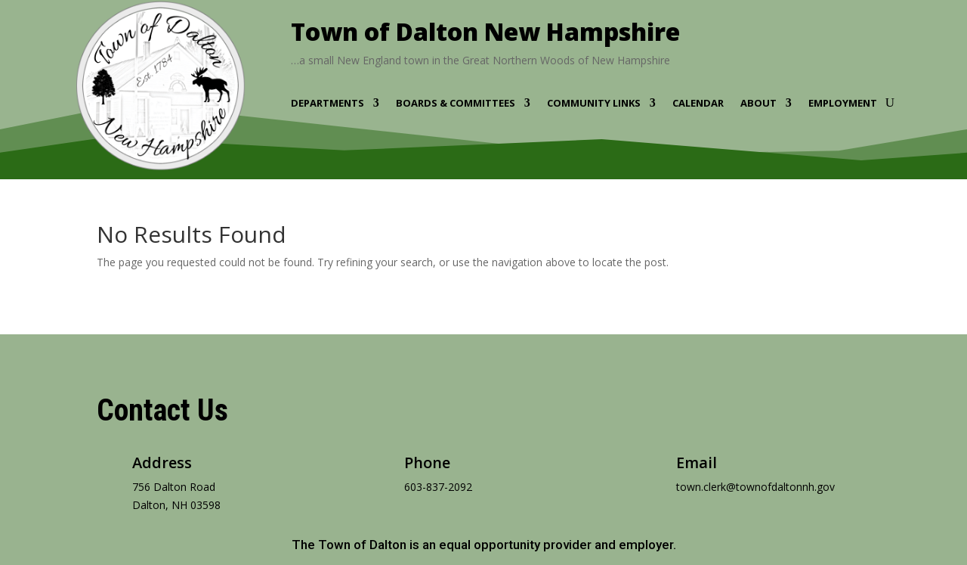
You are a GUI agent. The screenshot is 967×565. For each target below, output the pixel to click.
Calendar (698, 104)
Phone (427, 462)
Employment (842, 104)
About (758, 104)
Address (162, 462)
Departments (327, 104)
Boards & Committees (455, 104)
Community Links (594, 104)
